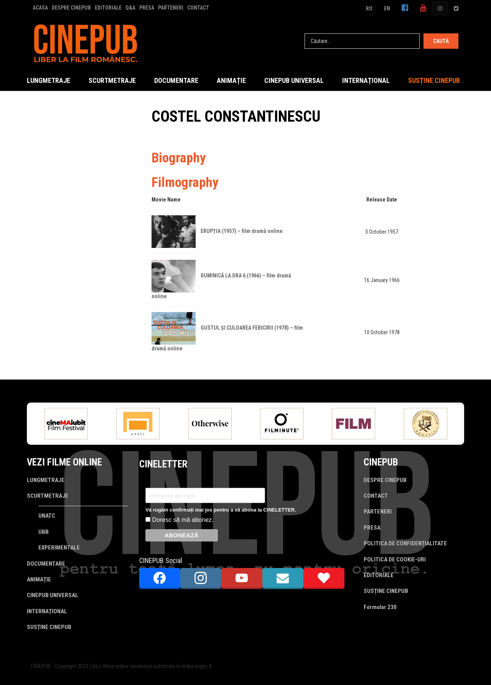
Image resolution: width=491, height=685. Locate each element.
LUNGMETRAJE (48, 80)
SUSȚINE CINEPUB (434, 80)
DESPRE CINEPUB (71, 8)
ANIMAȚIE (231, 80)
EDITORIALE (108, 8)
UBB (43, 531)
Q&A (130, 8)
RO (369, 8)
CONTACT (198, 8)
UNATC (46, 515)
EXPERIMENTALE (59, 547)
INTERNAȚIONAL (366, 80)
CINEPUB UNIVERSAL (294, 80)
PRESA (146, 8)
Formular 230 (380, 607)
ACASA (40, 8)
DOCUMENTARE (176, 80)
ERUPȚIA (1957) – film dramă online (242, 231)
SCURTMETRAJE (112, 80)
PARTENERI (170, 8)
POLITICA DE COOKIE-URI (395, 559)
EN (387, 8)
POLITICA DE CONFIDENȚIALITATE (405, 543)
